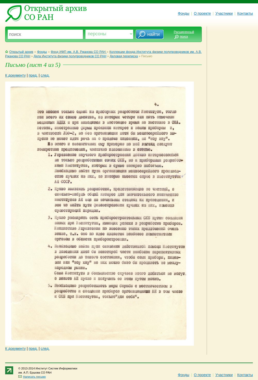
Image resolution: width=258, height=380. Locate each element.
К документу (15, 75)
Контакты (245, 13)
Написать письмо (32, 376)
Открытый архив (19, 52)
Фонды (183, 13)
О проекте (202, 13)
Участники (224, 13)
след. (45, 75)
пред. (33, 75)
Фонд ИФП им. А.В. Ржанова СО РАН (79, 52)
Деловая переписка (124, 56)
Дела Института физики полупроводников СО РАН (70, 56)
